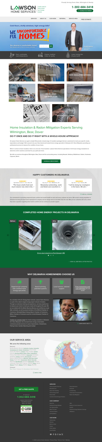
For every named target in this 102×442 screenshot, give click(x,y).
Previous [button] (8, 234)
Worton (29, 363)
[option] (51, 236)
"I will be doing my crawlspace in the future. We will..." (79, 184)
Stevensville (31, 360)
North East (31, 357)
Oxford (36, 357)
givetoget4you (53, 412)
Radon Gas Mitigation (75, 393)
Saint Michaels (18, 360)
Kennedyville (28, 355)
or (85, 11)
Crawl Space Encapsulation (77, 391)
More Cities (38, 371)
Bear (11, 368)
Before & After (53, 423)
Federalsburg (34, 352)
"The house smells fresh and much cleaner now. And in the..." (23, 184)
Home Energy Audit (55, 391)
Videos (51, 425)
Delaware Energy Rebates (56, 404)
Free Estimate (86, 19)
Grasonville (29, 353)
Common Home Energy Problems (58, 395)
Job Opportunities (54, 406)
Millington (26, 357)
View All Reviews (87, 193)
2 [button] (51, 254)
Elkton (28, 352)
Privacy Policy (53, 439)
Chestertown (26, 348)
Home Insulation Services (56, 385)
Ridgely (29, 358)
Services (28, 19)
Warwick (12, 363)
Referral (61, 19)
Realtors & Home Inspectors (77, 404)
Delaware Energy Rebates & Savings (79, 408)
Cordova (23, 350)
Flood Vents (53, 393)
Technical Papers (54, 410)
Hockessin (36, 368)
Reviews (52, 421)
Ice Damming (73, 389)
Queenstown (24, 358)
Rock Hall (34, 358)
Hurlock (18, 355)
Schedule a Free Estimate (51, 160)
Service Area (72, 19)
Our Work (49, 19)
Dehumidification (74, 385)
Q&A (71, 402)
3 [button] (53, 254)
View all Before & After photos (81, 260)
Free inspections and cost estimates (82, 286)
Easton (25, 352)
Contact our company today (17, 318)
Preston (12, 358)
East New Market (19, 352)
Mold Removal (53, 387)
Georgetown (27, 368)
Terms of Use (61, 439)
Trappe (34, 362)
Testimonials (53, 419)
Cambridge (26, 347)
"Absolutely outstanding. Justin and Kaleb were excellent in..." (51, 184)
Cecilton (31, 347)
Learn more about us (85, 322)
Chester (20, 348)
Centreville (36, 347)
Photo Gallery (53, 427)
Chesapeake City (14, 348)
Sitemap (68, 439)
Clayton (14, 368)
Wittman (21, 363)
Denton (36, 350)
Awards (72, 406)
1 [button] (48, 254)
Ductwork (72, 387)
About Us (38, 19)
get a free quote (26, 388)
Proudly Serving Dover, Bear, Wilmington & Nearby (77, 2)
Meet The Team (54, 408)
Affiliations (72, 410)
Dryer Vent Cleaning (55, 389)
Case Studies (53, 429)
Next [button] (94, 234)
